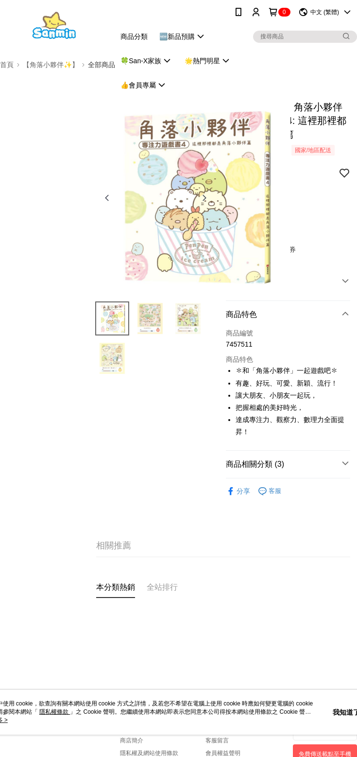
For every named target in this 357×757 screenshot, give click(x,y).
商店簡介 (131, 740)
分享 (238, 491)
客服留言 (217, 740)
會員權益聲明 (222, 753)
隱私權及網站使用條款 (149, 753)
